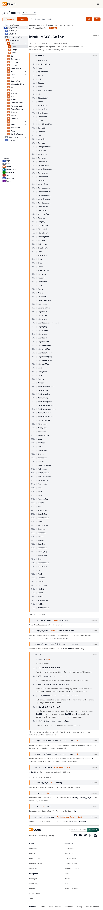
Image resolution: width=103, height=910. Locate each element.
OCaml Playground (71, 888)
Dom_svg (14, 65)
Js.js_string (59, 767)
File (12, 72)
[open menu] (98, 4)
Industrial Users (35, 858)
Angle (14, 53)
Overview (10, 19)
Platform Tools (70, 858)
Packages (33, 879)
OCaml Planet (34, 894)
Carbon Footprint (54, 907)
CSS (12, 43)
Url (12, 121)
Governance (69, 907)
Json (13, 96)
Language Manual (71, 863)
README (12, 34)
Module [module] (53, 28)
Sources (11, 140)
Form (13, 78)
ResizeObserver (17, 109)
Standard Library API (72, 868)
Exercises (67, 878)
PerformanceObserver (18, 106)
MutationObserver (18, 103)
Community (33, 884)
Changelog (33, 848)
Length (14, 50)
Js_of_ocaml (15, 40)
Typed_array (15, 118)
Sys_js (13, 115)
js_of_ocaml (11, 13)
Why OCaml (33, 868)
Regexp (14, 112)
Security (42, 907)
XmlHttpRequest (17, 134)
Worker (13, 131)
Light (74, 829)
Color (14, 47)
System (93, 830)
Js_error (14, 93)
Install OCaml (69, 848)
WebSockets (16, 128)
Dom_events (15, 59)
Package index (35, 25)
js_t (49, 793)
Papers (66, 883)
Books (66, 873)
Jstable (14, 100)
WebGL (13, 125)
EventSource (16, 68)
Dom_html (14, 62)
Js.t (68, 767)
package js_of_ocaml (11, 25)
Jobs (31, 899)
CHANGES (12, 31)
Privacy (79, 907)
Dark (83, 829)
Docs (22, 19)
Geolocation (15, 81)
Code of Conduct (92, 907)
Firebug (13, 75)
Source (96, 36)
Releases (32, 853)
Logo (66, 893)
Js (12, 90)
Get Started (69, 853)
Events (32, 889)
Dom (12, 56)
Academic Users (35, 863)
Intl (12, 87)
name (56, 620)
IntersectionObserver (18, 84)
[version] (29, 13)
